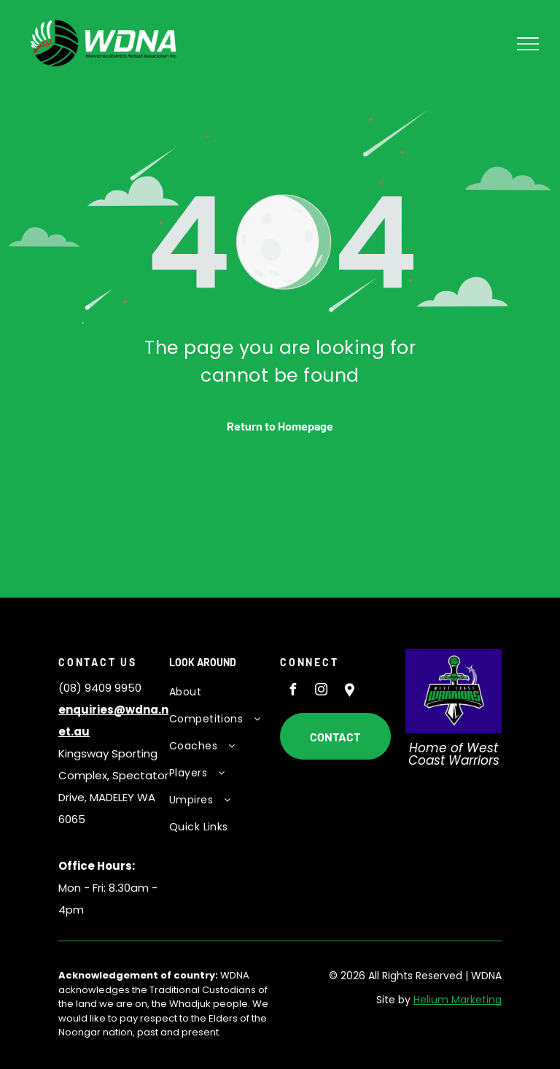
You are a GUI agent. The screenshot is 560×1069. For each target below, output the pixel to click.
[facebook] (292, 691)
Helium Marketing (457, 999)
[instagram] (320, 691)
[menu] (528, 44)
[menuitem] (219, 692)
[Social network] (349, 691)
